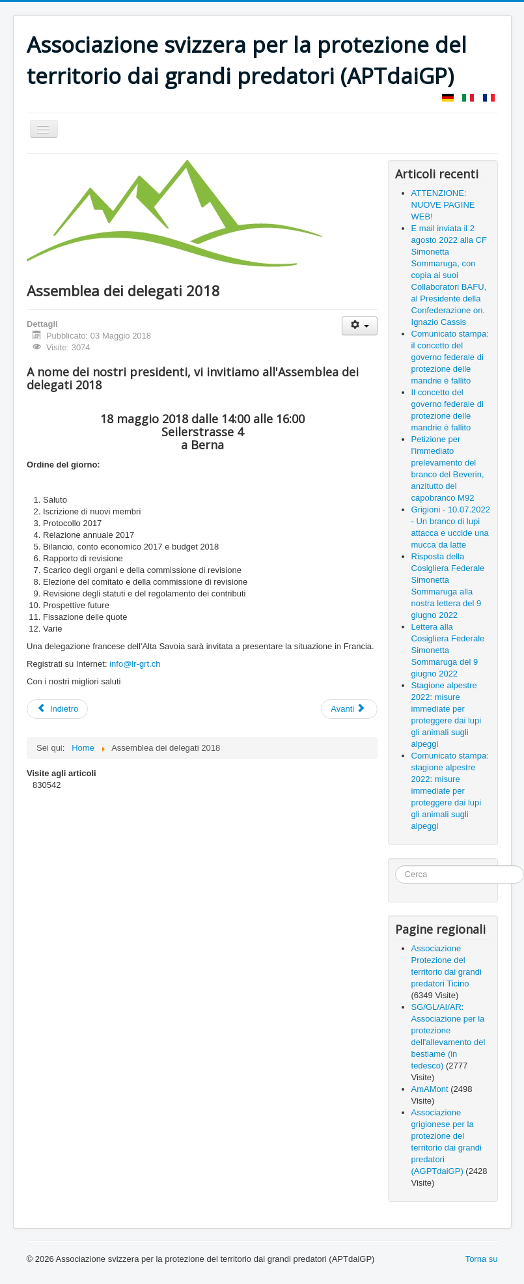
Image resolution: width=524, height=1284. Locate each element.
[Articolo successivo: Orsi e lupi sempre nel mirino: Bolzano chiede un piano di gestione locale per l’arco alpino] (349, 709)
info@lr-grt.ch (134, 664)
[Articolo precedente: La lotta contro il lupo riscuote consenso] (57, 709)
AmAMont (429, 1089)
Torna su (481, 1259)
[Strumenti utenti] (360, 325)
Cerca (395, 865)
